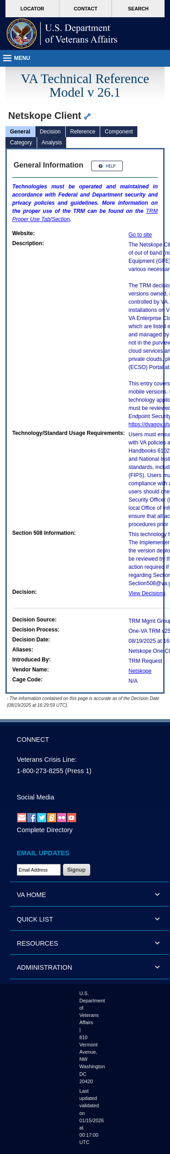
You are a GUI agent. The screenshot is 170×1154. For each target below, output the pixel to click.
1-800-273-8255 (40, 770)
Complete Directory (45, 829)
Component (119, 131)
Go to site (140, 235)
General (20, 131)
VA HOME (31, 894)
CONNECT (33, 739)
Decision (50, 131)
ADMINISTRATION (44, 967)
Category (21, 142)
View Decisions (147, 593)
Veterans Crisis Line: (47, 759)
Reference (82, 131)
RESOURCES (37, 943)
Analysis (52, 142)
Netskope (140, 671)
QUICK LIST (35, 919)
